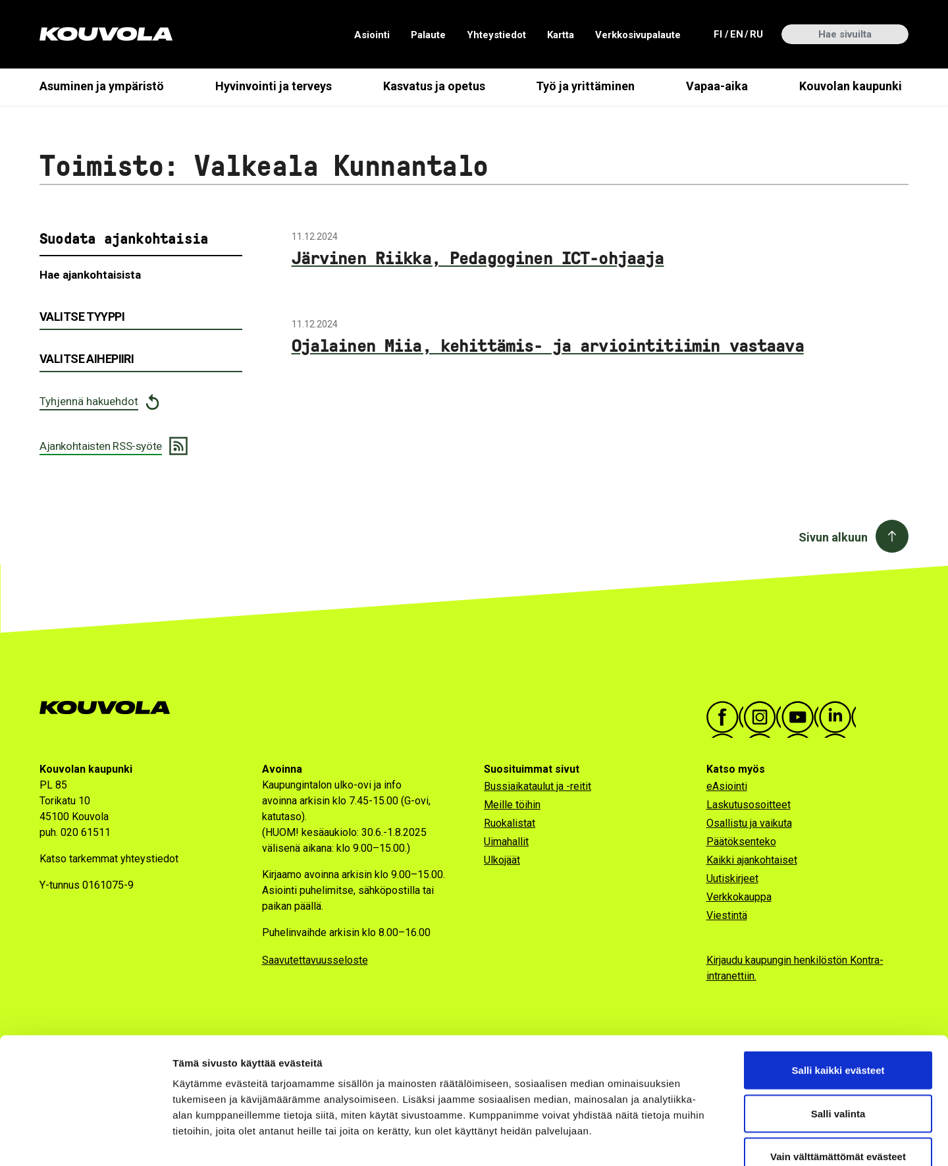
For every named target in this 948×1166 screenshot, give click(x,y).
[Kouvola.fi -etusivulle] (110, 708)
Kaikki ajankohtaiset (751, 860)
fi (719, 33)
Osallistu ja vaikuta (749, 823)
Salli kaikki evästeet (838, 993)
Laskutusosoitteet (748, 804)
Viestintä (726, 915)
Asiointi (372, 35)
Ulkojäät (502, 860)
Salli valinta (838, 1036)
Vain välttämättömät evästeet (838, 1079)
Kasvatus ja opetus (434, 86)
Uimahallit (506, 841)
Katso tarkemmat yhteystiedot (109, 858)
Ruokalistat (509, 823)
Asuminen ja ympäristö (102, 86)
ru (756, 33)
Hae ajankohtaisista (90, 274)
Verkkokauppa (739, 897)
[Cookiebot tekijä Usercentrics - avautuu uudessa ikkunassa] (85, 1140)
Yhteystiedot (496, 35)
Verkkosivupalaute (638, 35)
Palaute (428, 35)
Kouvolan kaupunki (850, 86)
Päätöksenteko (741, 841)
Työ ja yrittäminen (585, 86)
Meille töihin (512, 804)
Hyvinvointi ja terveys (273, 86)
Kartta (560, 35)
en (736, 33)
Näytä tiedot (704, 1140)
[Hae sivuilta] (844, 34)
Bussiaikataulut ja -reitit (537, 786)
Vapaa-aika (717, 86)
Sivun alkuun (833, 537)
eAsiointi (726, 786)
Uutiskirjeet (732, 878)
